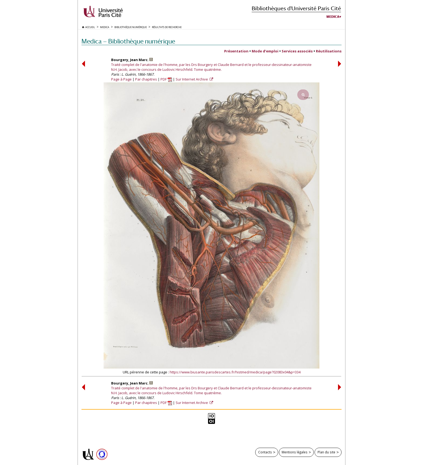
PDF (166, 79)
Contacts (265, 452)
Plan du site (326, 452)
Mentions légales (295, 452)
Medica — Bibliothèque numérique (128, 41)
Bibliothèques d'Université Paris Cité (296, 8)
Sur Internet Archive (192, 79)
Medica (332, 17)
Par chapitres (146, 79)
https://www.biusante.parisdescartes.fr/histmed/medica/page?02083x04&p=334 (235, 372)
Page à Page (121, 79)
